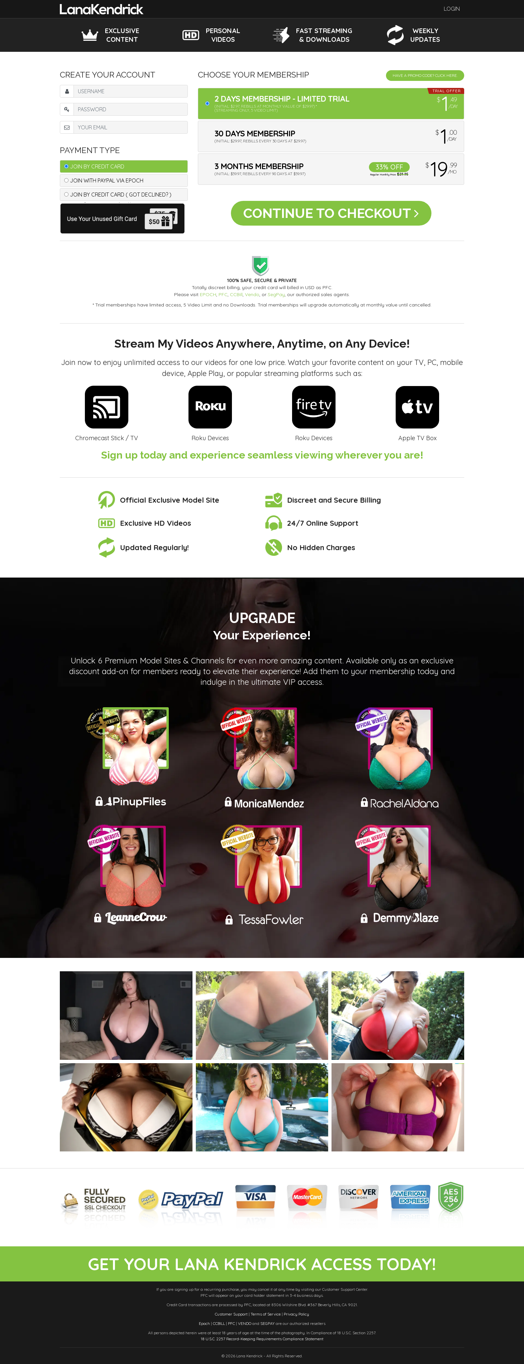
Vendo (252, 294)
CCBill (236, 294)
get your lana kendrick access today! (262, 1263)
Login (452, 9)
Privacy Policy (296, 1314)
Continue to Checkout (331, 213)
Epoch (204, 1323)
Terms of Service (266, 1314)
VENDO (244, 1323)
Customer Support (231, 1314)
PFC (223, 294)
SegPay (276, 294)
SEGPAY (267, 1323)
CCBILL (219, 1323)
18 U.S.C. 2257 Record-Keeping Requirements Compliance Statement (262, 1338)
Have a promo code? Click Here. (425, 75)
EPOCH (208, 294)
